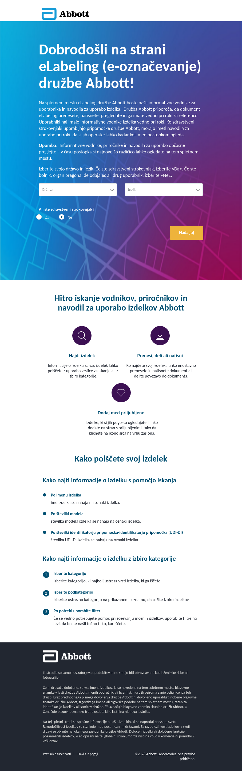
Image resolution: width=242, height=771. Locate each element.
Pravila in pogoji (87, 754)
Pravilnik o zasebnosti (57, 754)
